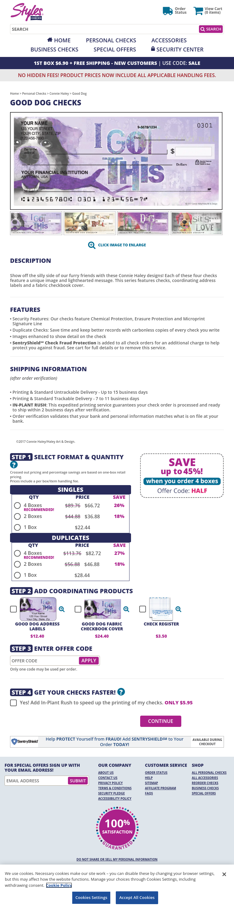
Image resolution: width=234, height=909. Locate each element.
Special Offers (115, 49)
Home (62, 40)
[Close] (224, 874)
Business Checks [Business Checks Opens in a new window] (205, 788)
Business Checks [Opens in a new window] (54, 49)
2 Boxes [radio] (33, 516)
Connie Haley (59, 93)
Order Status (156, 772)
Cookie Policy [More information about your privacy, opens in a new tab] (59, 885)
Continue (160, 721)
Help (149, 778)
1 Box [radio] (30, 527)
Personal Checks (111, 40)
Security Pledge (111, 793)
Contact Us (107, 778)
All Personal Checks (209, 772)
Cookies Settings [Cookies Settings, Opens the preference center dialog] (91, 897)
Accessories (169, 40)
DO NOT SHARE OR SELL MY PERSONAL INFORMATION (117, 859)
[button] (62, 609)
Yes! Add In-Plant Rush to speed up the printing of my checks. (101, 702)
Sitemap (151, 783)
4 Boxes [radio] (33, 505)
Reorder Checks (205, 783)
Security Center (179, 49)
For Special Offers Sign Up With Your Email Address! (42, 768)
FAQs (149, 793)
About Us (106, 772)
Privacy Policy (110, 783)
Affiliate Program (160, 788)
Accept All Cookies (136, 897)
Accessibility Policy (114, 798)
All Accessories (205, 778)
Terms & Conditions (115, 788)
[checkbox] (34, 609)
